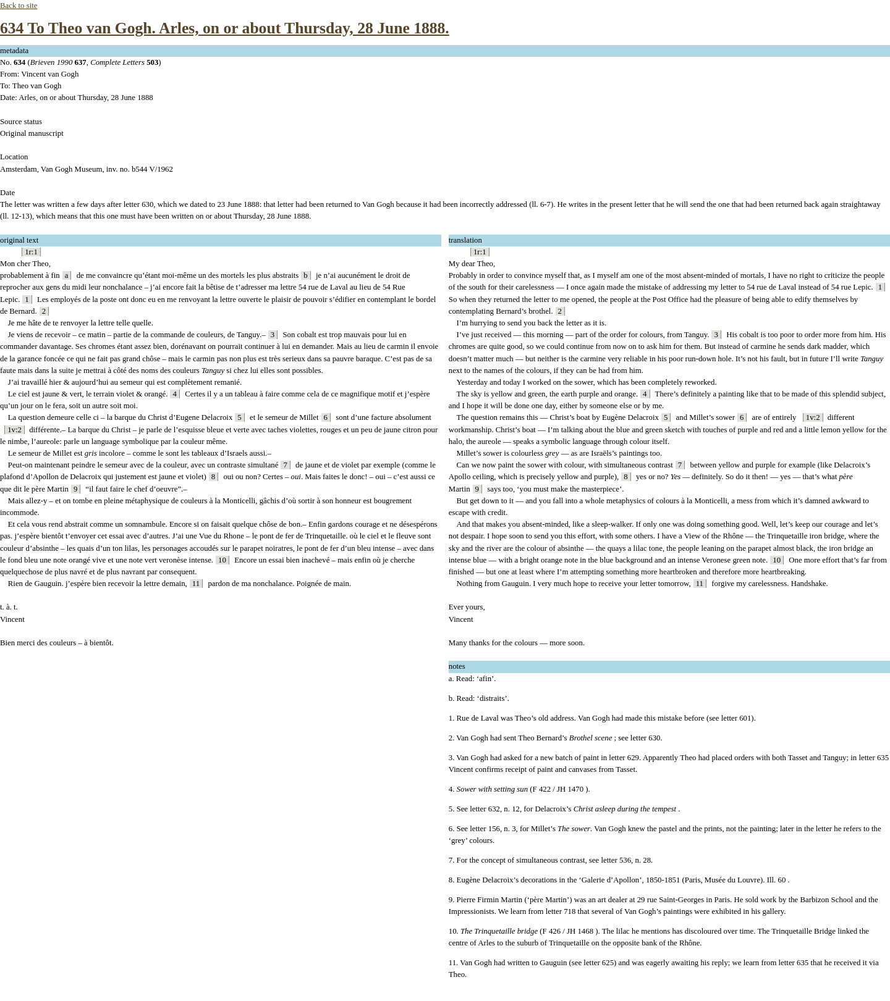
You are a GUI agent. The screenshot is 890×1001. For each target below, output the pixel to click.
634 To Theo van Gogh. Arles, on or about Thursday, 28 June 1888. (224, 28)
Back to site (18, 5)
